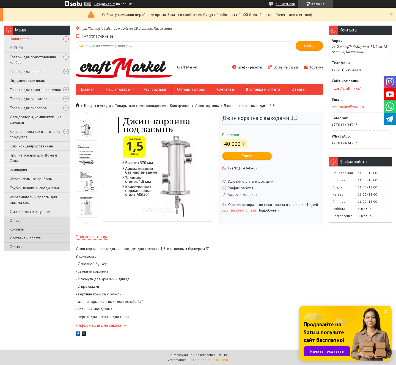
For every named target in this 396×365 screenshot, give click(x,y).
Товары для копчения (28, 71)
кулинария (18, 169)
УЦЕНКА (16, 47)
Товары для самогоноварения (35, 89)
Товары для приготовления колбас (33, 59)
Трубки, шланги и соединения (35, 187)
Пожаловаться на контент (208, 360)
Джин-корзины (207, 105)
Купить (247, 155)
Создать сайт (104, 4)
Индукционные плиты (28, 80)
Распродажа (155, 89)
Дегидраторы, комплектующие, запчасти (36, 119)
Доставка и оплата (25, 237)
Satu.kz (221, 355)
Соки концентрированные (31, 146)
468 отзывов (285, 4)
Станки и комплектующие (30, 211)
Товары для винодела (28, 98)
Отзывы (16, 246)
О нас (14, 220)
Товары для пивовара (28, 107)
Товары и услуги (97, 105)
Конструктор (180, 105)
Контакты (17, 229)
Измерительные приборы (31, 178)
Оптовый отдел (191, 89)
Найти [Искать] (309, 46)
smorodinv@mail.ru (348, 106)
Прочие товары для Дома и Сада (33, 158)
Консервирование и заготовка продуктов (35, 134)
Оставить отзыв (285, 67)
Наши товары (21, 38)
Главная (88, 89)
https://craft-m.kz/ (346, 88)
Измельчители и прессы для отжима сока (33, 199)
